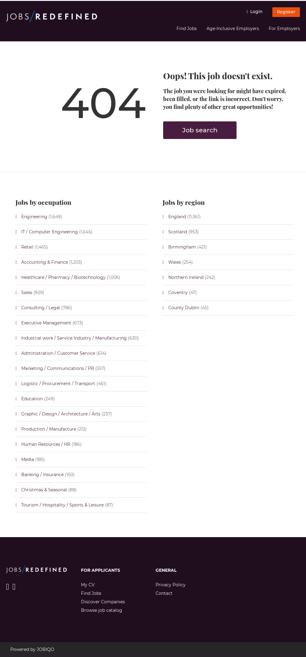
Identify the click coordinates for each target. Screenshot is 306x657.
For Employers (284, 28)
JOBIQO (45, 649)
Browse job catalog (101, 610)
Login (256, 11)
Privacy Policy (171, 585)
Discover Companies (103, 602)
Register (286, 12)
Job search (199, 130)
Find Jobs (187, 28)
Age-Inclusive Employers (233, 28)
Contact (164, 593)
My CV (88, 585)
